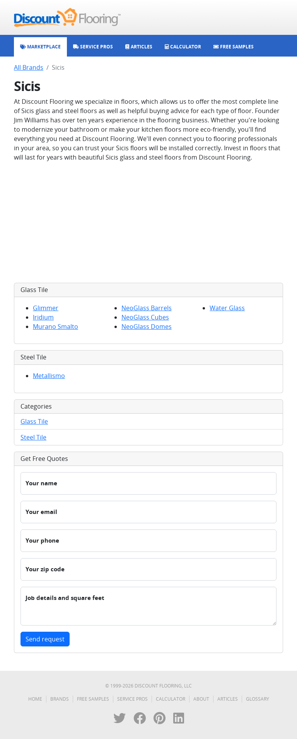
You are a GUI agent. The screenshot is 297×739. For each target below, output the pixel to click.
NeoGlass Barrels (146, 308)
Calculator (170, 699)
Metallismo (49, 375)
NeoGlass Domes (146, 326)
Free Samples (93, 699)
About (201, 699)
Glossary (257, 699)
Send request (45, 639)
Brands (59, 699)
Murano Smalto (55, 326)
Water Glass (227, 308)
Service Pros (132, 699)
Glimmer (45, 308)
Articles (227, 699)
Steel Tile (33, 437)
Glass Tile (34, 421)
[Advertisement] (148, 222)
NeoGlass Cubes (145, 317)
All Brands (28, 67)
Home (35, 699)
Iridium (43, 317)
